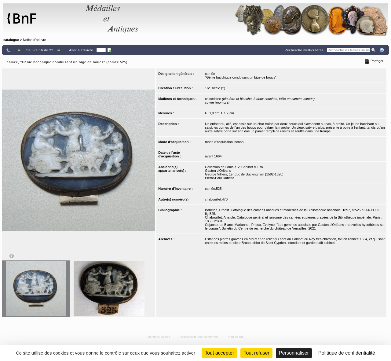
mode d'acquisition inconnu (225, 142)
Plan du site (236, 336)
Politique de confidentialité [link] (346, 352)
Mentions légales (159, 336)
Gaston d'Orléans (218, 170)
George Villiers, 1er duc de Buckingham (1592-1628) (244, 174)
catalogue (11, 40)
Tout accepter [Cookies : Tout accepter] (219, 352)
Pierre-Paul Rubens (219, 178)
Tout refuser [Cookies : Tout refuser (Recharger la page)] (256, 352)
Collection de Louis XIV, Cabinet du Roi (234, 167)
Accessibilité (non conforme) (199, 336)
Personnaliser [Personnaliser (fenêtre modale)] (294, 352)
